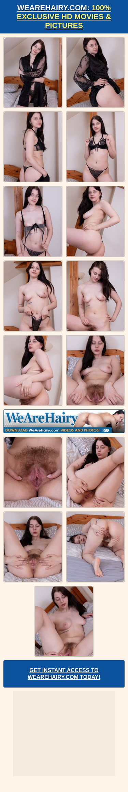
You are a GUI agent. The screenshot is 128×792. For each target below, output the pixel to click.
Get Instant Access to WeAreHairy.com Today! (64, 673)
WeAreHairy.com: (64, 16)
